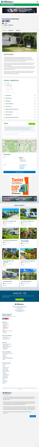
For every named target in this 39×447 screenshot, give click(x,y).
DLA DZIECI (7, 83)
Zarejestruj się (5, 324)
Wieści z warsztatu (5, 377)
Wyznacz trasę (19, 172)
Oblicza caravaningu (6, 370)
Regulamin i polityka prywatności (7, 330)
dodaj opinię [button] (32, 123)
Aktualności (4, 364)
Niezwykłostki (5, 381)
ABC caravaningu (5, 369)
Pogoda (4, 355)
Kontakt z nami (5, 328)
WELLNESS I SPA (8, 114)
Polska (4, 365)
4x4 (3, 379)
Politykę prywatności (21, 396)
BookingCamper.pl (5, 348)
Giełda (4, 359)
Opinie (18, 30)
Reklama (4, 326)
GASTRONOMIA (8, 98)
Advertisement (5, 327)
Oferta (4, 30)
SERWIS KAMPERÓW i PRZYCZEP (11, 109)
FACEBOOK (22, 168)
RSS (3, 329)
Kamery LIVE (5, 356)
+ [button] (3, 141)
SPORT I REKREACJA (8, 111)
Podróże (4, 372)
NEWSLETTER (17, 293)
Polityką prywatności (23, 411)
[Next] (36, 30)
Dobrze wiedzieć (5, 376)
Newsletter (4, 331)
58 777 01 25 (20, 308)
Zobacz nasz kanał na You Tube (7, 357)
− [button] (3, 142)
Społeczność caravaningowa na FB (8, 358)
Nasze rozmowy (5, 380)
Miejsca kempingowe (7, 4)
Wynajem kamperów (6, 371)
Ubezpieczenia (5, 332)
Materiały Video (5, 354)
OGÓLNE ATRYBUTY (8, 103)
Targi (3, 383)
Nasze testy (4, 378)
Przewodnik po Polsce (6, 367)
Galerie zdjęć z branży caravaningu (8, 353)
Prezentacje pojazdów (6, 374)
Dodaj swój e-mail (19, 299)
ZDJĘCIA (11, 30)
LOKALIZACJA (7, 100)
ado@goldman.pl (20, 311)
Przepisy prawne (5, 375)
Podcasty (4, 382)
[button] (19, 83)
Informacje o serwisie (6, 325)
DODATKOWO (7, 95)
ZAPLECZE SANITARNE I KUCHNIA (11, 117)
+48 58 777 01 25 (20, 309)
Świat (3, 366)
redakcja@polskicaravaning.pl (20, 310)
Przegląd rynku (5, 373)
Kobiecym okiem (5, 368)
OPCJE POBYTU (8, 106)
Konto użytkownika (5, 323)
